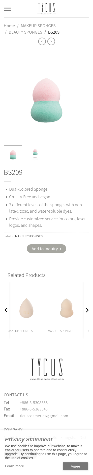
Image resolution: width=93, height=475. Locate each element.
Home (9, 25)
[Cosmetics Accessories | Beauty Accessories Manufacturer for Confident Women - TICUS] (46, 8)
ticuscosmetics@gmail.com (44, 415)
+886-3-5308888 (34, 402)
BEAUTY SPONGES (25, 32)
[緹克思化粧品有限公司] (46, 369)
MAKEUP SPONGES (38, 25)
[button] (6, 310)
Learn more (14, 466)
